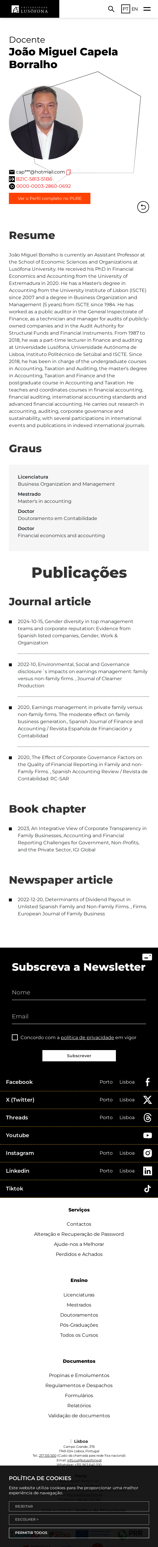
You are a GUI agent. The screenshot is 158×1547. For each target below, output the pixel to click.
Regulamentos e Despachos (79, 1385)
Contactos (79, 1224)
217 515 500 (47, 1455)
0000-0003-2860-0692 (43, 186)
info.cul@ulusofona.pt (84, 1460)
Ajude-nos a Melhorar (79, 1244)
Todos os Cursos (79, 1335)
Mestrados (79, 1305)
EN (135, 9)
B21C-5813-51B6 (34, 179)
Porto (106, 1082)
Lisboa (127, 1082)
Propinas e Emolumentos (79, 1375)
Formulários (79, 1395)
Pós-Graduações (79, 1325)
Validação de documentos (79, 1415)
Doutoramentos (79, 1315)
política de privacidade (87, 1037)
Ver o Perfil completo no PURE (50, 198)
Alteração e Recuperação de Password (79, 1234)
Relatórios (79, 1405)
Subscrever (79, 1055)
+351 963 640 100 (88, 1465)
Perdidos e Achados (79, 1254)
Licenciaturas (79, 1295)
